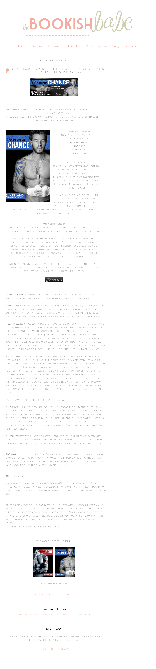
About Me (74, 46)
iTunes (43, 615)
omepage (71, 117)
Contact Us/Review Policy (102, 46)
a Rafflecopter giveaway (54, 649)
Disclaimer (131, 46)
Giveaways (55, 46)
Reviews (37, 46)
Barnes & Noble (61, 615)
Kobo (33, 615)
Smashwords (82, 615)
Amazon (23, 615)
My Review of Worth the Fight (54, 594)
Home (22, 46)
